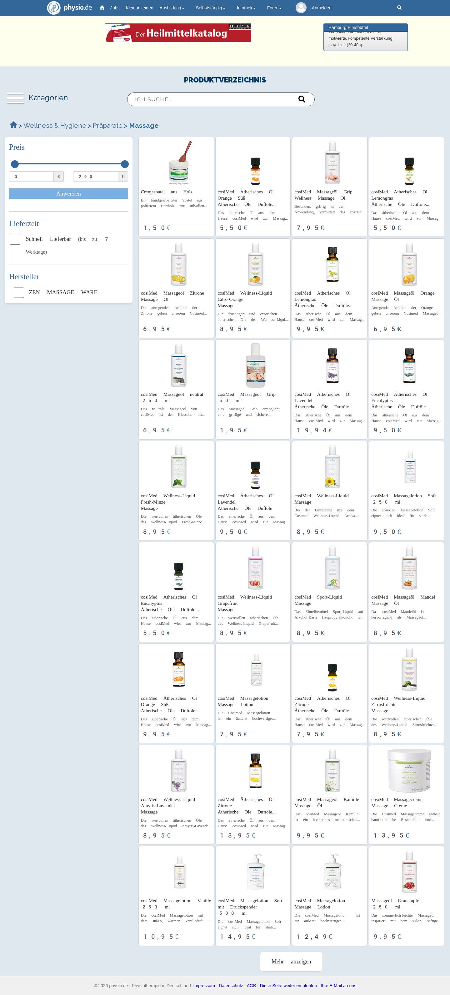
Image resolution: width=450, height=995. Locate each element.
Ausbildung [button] (172, 7)
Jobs (115, 7)
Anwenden (68, 193)
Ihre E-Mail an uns (338, 985)
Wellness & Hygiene (55, 125)
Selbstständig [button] (210, 7)
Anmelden (322, 7)
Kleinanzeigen (139, 7)
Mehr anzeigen (291, 961)
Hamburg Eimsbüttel (348, 27)
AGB (251, 985)
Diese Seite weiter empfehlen (288, 985)
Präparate (107, 125)
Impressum (204, 985)
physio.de (67, 8)
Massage (144, 125)
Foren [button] (274, 7)
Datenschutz (231, 985)
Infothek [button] (246, 7)
